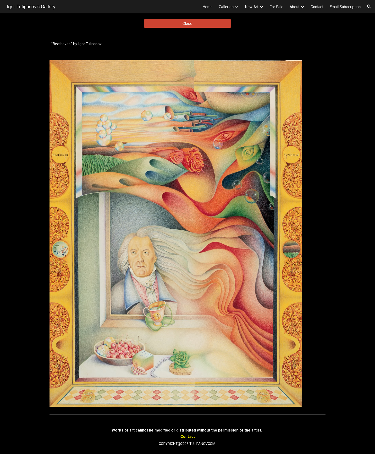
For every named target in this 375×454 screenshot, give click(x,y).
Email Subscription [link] (345, 7)
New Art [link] (251, 7)
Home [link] (208, 7)
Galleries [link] (226, 7)
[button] (369, 6)
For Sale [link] (276, 7)
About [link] (294, 7)
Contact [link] (317, 7)
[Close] (187, 23)
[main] (187, 44)
